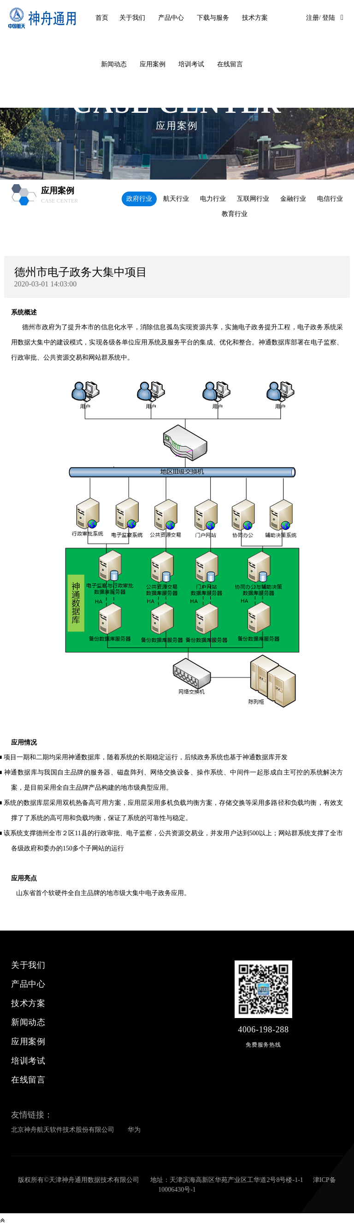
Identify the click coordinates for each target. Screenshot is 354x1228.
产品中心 (171, 17)
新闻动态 (114, 64)
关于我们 (132, 17)
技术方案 (255, 17)
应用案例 (152, 64)
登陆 (328, 17)
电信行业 (330, 198)
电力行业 (213, 198)
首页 (101, 17)
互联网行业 (253, 198)
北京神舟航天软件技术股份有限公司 (62, 1129)
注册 (312, 17)
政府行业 (139, 198)
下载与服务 (213, 17)
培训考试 (191, 64)
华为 (134, 1129)
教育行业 (235, 213)
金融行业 (293, 198)
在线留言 (230, 64)
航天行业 (176, 198)
